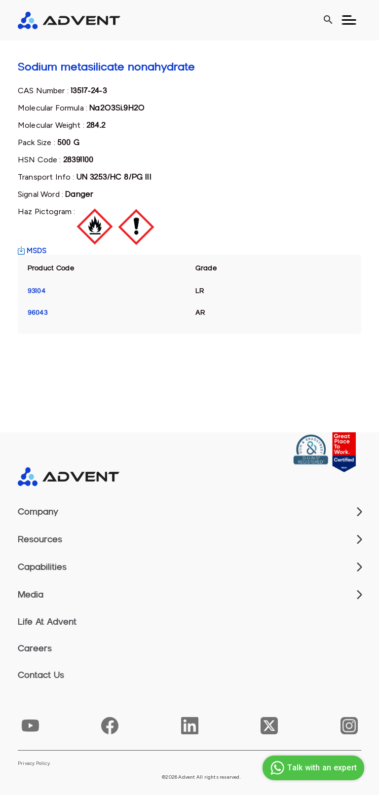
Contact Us (41, 675)
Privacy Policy (34, 763)
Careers (35, 648)
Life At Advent (47, 621)
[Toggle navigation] (349, 20)
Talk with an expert (312, 768)
